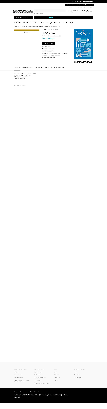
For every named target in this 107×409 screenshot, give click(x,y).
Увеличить (27, 32)
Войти (72, 1)
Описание (17, 67)
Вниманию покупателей (58, 67)
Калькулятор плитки (41, 67)
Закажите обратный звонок (48, 56)
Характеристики (28, 67)
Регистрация (78, 1)
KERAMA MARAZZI (54, 29)
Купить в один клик (46, 46)
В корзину (50, 43)
